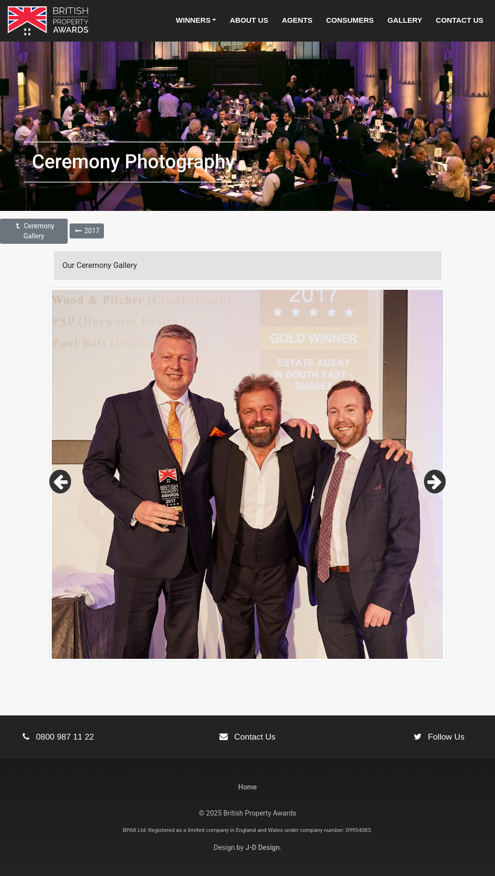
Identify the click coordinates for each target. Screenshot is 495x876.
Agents (297, 20)
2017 (87, 231)
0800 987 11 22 (58, 737)
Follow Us (439, 737)
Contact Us (459, 20)
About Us (249, 20)
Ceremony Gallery (34, 231)
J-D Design (263, 848)
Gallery (404, 20)
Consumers (350, 20)
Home (247, 787)
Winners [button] (193, 20)
